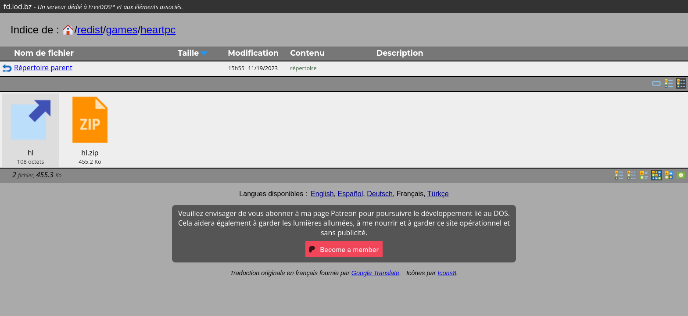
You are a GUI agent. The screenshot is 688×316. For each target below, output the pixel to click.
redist (90, 30)
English (322, 194)
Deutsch (380, 194)
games (121, 30)
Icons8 (446, 272)
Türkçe (438, 194)
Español (350, 194)
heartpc (158, 30)
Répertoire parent (43, 67)
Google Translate (375, 272)
